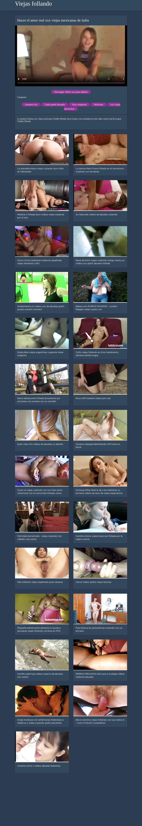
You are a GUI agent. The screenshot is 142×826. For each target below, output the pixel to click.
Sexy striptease (79, 104)
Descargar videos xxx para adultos (71, 92)
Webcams (98, 104)
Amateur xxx (31, 104)
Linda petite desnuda (55, 104)
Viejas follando (33, 3)
